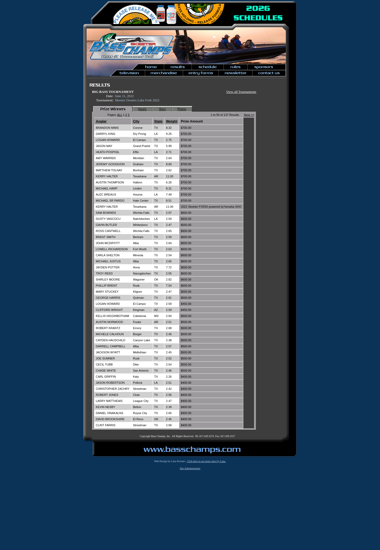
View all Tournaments (241, 92)
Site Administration (190, 468)
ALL (119, 114)
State (158, 121)
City (136, 121)
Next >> (249, 114)
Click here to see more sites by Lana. (206, 461)
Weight (171, 121)
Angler (101, 121)
